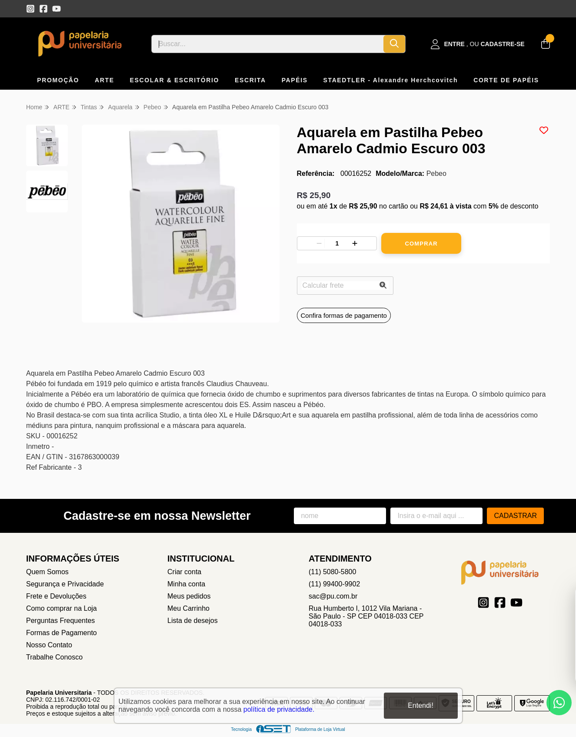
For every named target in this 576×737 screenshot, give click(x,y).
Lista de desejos (192, 620)
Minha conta (186, 584)
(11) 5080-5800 (332, 571)
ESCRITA (250, 80)
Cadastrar (515, 515)
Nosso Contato (49, 645)
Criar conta (184, 571)
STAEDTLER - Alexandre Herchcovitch (390, 80)
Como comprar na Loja (61, 608)
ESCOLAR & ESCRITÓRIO (174, 80)
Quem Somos (47, 571)
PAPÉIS (295, 80)
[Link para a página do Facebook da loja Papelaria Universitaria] (43, 8)
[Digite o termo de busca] (267, 44)
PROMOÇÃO (58, 80)
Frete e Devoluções (56, 596)
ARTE (104, 80)
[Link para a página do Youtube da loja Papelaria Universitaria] (56, 8)
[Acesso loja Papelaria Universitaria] (478, 44)
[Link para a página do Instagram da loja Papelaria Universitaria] (30, 8)
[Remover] (319, 243)
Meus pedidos (189, 596)
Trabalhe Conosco (54, 657)
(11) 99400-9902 (334, 584)
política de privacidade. (279, 709)
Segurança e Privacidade (65, 584)
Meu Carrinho (188, 608)
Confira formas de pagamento (344, 315)
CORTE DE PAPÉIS (506, 80)
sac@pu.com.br (333, 596)
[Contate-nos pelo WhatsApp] (559, 702)
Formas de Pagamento (61, 632)
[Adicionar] (355, 243)
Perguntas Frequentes (60, 620)
